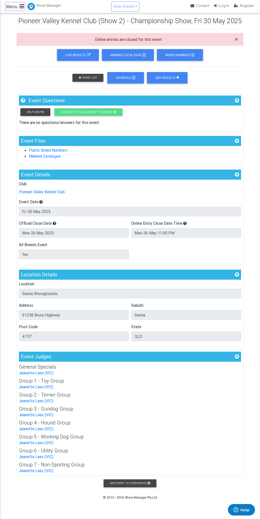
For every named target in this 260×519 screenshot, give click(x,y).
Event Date (31, 206)
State (136, 330)
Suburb (137, 309)
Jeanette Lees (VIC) (36, 377)
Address (26, 309)
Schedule (125, 82)
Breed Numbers (179, 59)
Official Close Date (37, 227)
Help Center (35, 116)
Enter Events (124, 8)
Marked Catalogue (127, 59)
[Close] (236, 44)
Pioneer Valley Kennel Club (42, 196)
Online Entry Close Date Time (159, 227)
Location (26, 288)
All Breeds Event (33, 248)
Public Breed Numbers (48, 154)
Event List (88, 82)
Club (23, 188)
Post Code (28, 330)
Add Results (167, 82)
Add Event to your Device (130, 487)
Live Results (78, 59)
